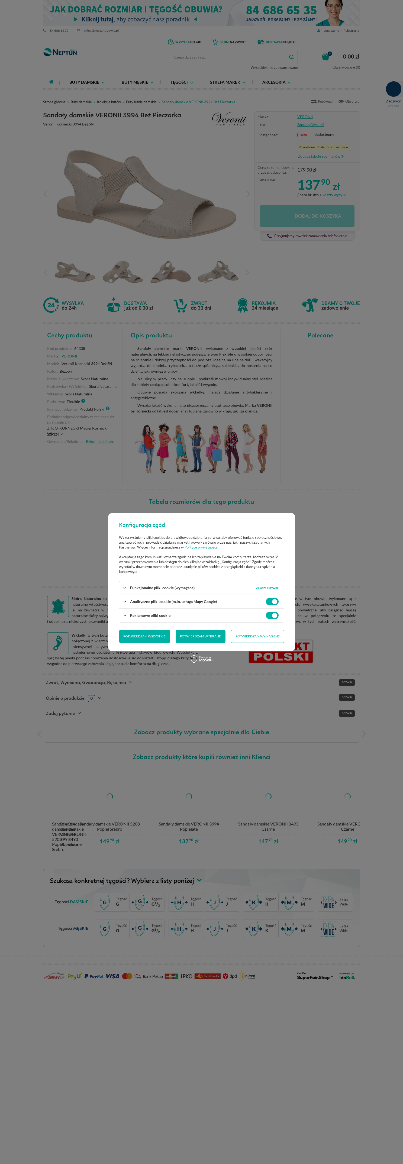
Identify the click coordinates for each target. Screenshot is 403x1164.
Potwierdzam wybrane (143, 636)
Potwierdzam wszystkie (258, 636)
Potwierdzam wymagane (201, 636)
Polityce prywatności (201, 547)
